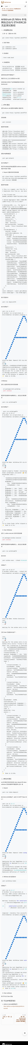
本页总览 (4, 15)
